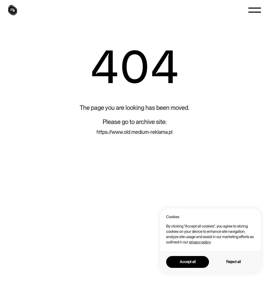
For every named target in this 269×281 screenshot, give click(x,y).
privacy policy (200, 242)
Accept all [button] (188, 262)
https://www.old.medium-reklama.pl (134, 132)
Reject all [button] (233, 262)
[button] (254, 10)
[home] (13, 10)
